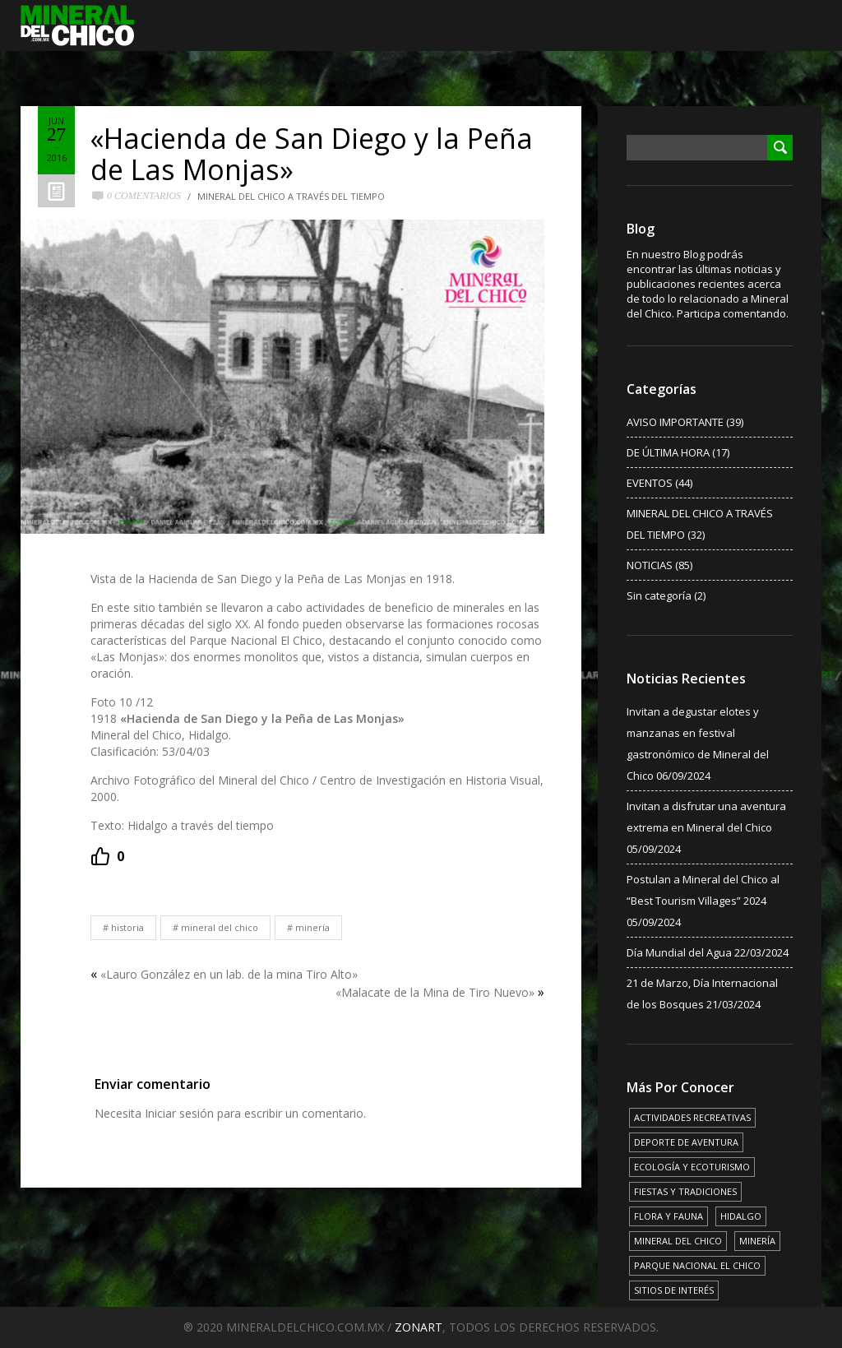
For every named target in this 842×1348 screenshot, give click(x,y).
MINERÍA (312, 927)
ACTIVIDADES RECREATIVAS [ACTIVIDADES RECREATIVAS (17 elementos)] (692, 1117)
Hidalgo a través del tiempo (200, 825)
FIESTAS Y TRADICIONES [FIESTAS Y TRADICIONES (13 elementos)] (685, 1191)
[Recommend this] (107, 856)
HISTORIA (127, 927)
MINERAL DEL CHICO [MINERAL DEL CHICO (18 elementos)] (678, 1241)
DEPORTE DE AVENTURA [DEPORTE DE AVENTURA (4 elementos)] (686, 1142)
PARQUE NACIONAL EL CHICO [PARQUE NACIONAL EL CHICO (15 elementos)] (697, 1265)
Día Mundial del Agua (679, 952)
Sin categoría (659, 595)
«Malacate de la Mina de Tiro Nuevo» (434, 992)
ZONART (418, 1327)
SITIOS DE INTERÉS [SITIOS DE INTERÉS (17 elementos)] (674, 1290)
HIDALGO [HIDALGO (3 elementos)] (740, 1216)
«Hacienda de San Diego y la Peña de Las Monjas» (311, 153)
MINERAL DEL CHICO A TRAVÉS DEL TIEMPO (291, 196)
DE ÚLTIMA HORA (668, 452)
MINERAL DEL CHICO (219, 927)
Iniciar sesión (179, 1113)
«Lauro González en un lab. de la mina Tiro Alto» (229, 974)
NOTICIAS (650, 565)
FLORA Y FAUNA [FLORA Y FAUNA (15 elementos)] (668, 1216)
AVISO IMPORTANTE (675, 422)
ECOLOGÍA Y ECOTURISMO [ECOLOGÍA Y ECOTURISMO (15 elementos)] (692, 1166)
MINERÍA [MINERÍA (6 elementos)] (757, 1241)
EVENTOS (650, 482)
